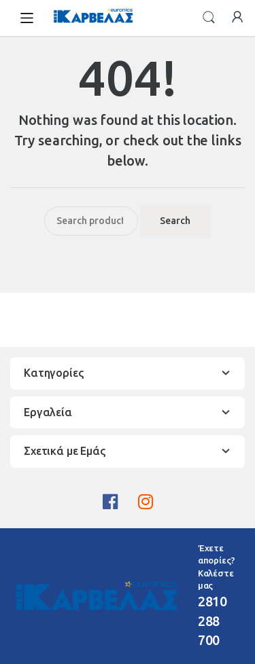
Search (208, 17)
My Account (237, 17)
